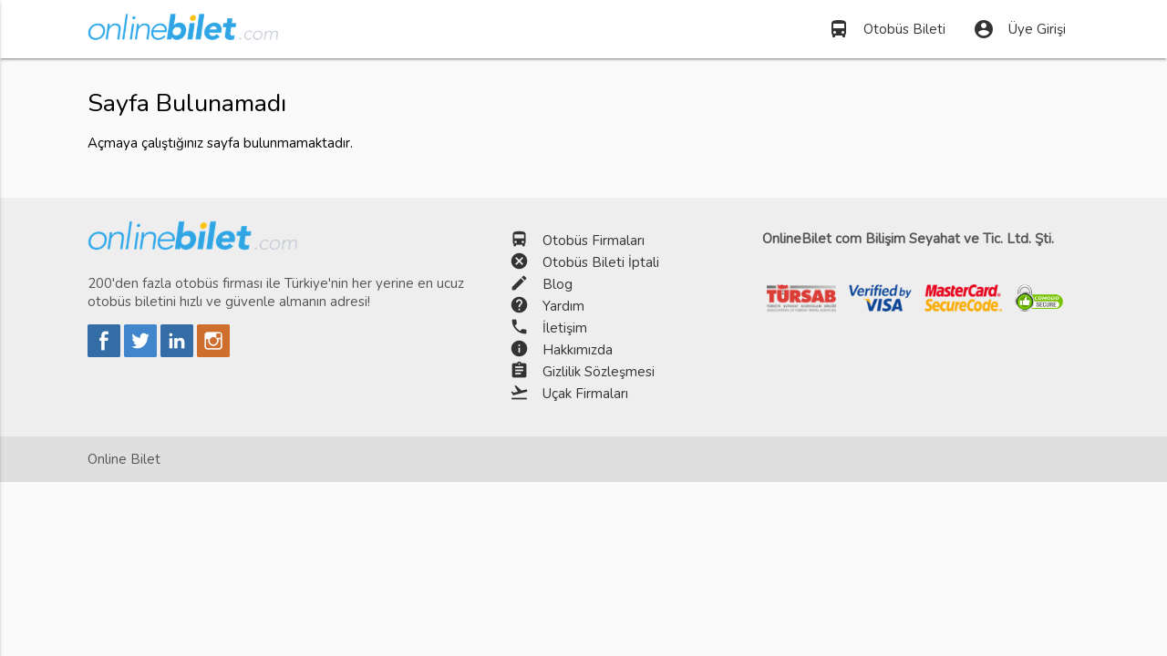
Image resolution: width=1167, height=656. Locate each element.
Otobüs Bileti (886, 29)
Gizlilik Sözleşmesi (598, 372)
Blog (557, 284)
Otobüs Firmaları (593, 240)
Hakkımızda (577, 350)
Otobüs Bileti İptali (600, 262)
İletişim (564, 328)
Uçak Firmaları (585, 393)
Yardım (563, 306)
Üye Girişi (1019, 29)
